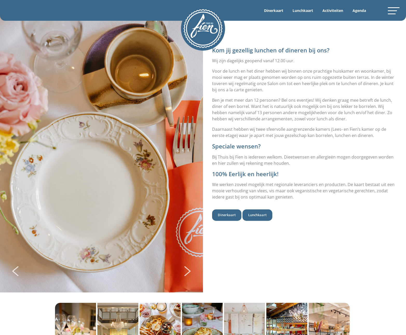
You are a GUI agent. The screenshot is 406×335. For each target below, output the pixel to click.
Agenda (359, 10)
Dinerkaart (273, 10)
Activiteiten (332, 10)
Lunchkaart (303, 10)
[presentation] (15, 271)
